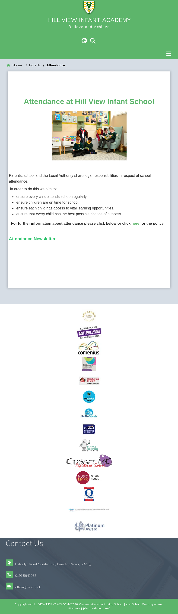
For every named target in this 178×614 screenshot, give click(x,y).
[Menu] (169, 53)
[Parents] (35, 65)
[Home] (14, 65)
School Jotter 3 (124, 604)
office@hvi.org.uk (28, 587)
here (135, 223)
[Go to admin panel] (96, 608)
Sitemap (74, 608)
